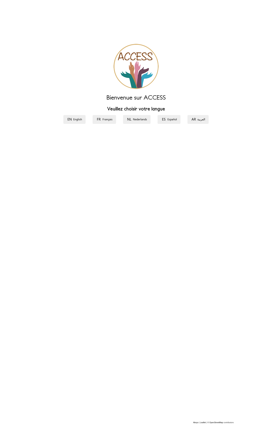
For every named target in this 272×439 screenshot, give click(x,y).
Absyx (195, 422)
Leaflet (203, 422)
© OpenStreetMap (215, 422)
